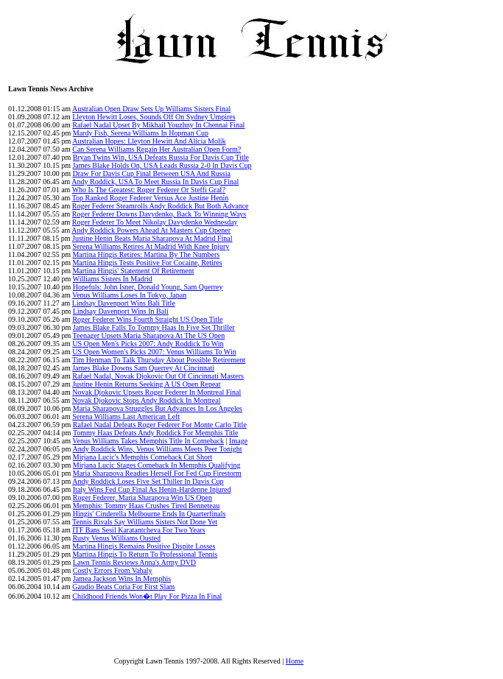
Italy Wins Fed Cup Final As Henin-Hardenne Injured (152, 489)
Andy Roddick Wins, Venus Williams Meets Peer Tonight (157, 449)
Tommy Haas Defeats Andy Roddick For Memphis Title (156, 433)
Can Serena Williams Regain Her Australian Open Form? (156, 149)
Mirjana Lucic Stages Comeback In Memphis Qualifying (157, 465)
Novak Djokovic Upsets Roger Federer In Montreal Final (156, 392)
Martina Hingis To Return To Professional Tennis (144, 554)
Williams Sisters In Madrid (112, 279)
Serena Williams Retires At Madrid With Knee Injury (150, 246)
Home (294, 661)
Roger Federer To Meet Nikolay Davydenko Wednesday (155, 222)
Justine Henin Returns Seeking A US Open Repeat (146, 384)
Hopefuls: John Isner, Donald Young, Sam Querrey (148, 287)
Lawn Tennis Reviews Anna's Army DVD (134, 562)
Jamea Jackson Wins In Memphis (122, 578)
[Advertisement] (456, 375)
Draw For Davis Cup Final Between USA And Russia (151, 173)
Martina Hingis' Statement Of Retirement (133, 271)
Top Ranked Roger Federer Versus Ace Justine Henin (150, 198)
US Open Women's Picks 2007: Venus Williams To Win (154, 352)
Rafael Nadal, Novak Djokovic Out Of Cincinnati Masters (158, 376)
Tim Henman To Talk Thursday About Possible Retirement (158, 360)
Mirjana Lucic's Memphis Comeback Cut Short (142, 457)
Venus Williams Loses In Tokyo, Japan (129, 295)
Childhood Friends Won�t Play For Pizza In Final (147, 596)
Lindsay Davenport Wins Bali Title (123, 303)
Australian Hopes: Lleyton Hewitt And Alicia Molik (148, 141)
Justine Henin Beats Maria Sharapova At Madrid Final (152, 238)
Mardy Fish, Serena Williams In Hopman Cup (140, 133)
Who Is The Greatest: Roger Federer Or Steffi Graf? (148, 190)
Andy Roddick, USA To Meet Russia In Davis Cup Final (155, 181)
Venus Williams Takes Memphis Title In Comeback (148, 441)
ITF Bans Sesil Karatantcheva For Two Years (138, 530)
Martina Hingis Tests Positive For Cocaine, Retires (147, 262)
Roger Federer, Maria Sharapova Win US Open (142, 497)
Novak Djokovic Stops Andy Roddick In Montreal (146, 400)
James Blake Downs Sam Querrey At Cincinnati (143, 368)
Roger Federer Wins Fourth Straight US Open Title (147, 319)
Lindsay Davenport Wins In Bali (121, 311)
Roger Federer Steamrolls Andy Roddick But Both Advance (160, 206)
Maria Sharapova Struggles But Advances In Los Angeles (157, 408)
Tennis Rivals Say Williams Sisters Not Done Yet (144, 522)
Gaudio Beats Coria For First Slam (123, 587)
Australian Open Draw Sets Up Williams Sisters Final (151, 109)
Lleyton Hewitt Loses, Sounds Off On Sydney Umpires (153, 117)
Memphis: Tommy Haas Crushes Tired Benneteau (146, 506)
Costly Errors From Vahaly (112, 570)
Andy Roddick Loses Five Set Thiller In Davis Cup (147, 481)
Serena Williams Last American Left (126, 416)
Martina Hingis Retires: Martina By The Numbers (145, 254)
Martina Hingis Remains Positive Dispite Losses (143, 546)
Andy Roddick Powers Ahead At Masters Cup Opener (151, 230)
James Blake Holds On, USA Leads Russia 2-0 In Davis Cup (161, 165)
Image (238, 441)
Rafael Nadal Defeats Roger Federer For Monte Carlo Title (160, 425)
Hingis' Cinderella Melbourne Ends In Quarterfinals (149, 514)
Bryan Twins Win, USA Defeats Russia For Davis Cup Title (161, 157)
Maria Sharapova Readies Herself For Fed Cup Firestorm (157, 473)
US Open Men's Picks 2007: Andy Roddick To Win (147, 344)
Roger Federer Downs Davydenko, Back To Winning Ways (159, 214)
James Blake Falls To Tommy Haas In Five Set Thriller (154, 327)
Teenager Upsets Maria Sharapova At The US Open (149, 335)
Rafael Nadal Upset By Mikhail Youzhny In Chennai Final (158, 125)
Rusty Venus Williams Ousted (116, 538)
